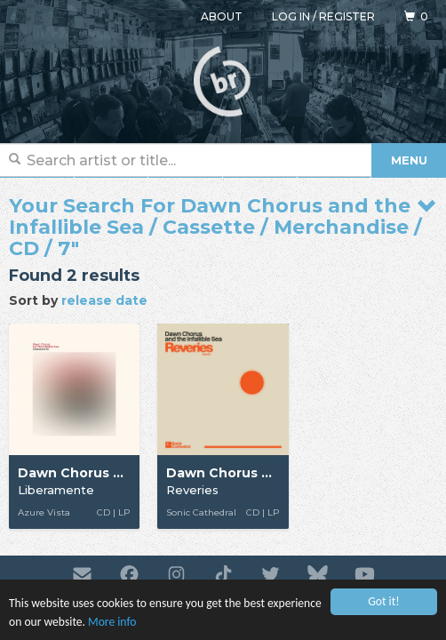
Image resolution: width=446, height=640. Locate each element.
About (222, 16)
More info (112, 621)
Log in (291, 16)
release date (104, 300)
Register (347, 16)
